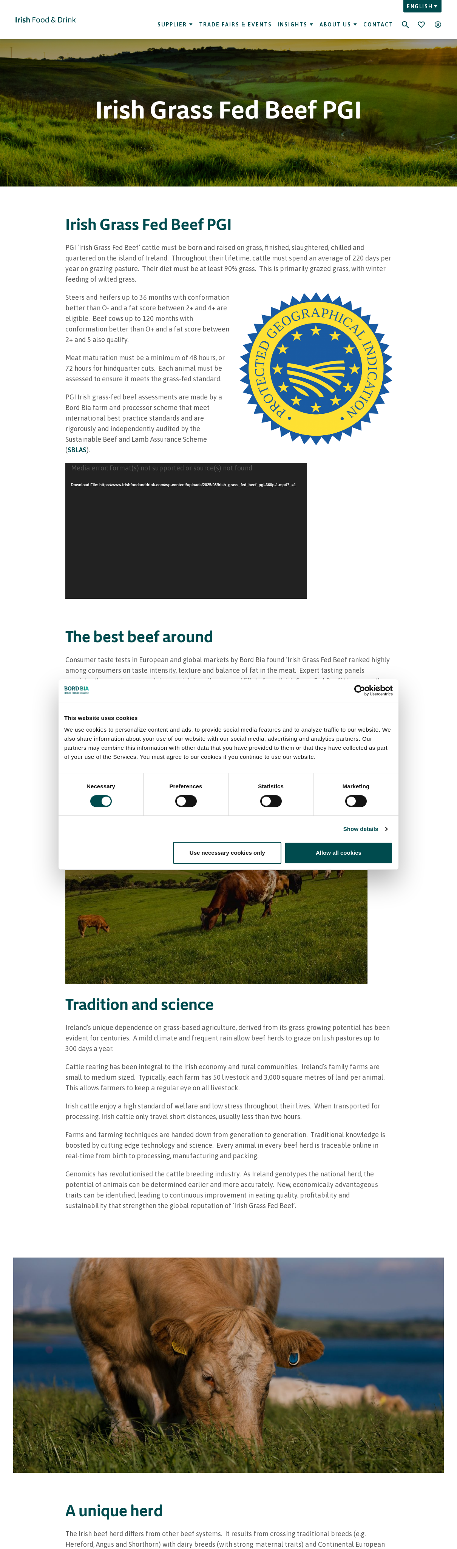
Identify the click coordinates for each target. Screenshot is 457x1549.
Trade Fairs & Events (235, 25)
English (422, 6)
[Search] (405, 19)
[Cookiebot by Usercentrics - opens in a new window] (360, 690)
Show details (360, 829)
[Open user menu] (438, 24)
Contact (378, 25)
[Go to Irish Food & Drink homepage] (45, 20)
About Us (339, 25)
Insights (296, 25)
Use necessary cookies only (227, 852)
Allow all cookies (338, 852)
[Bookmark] (421, 24)
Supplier (175, 25)
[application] (186, 531)
